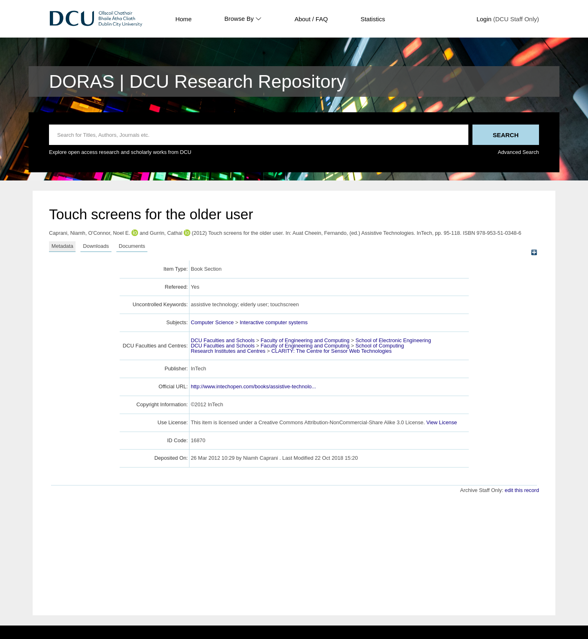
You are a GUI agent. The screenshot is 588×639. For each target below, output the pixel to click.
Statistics (373, 19)
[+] (534, 252)
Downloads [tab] (96, 246)
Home (183, 19)
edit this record (522, 490)
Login (484, 19)
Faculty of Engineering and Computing (305, 340)
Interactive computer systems (273, 322)
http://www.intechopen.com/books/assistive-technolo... (253, 386)
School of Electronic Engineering (393, 340)
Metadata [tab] (62, 246)
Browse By (243, 19)
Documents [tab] (132, 246)
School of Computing (380, 346)
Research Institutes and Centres (228, 351)
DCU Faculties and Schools (222, 340)
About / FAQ (311, 19)
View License (441, 422)
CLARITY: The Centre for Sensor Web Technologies (332, 351)
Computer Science (212, 322)
